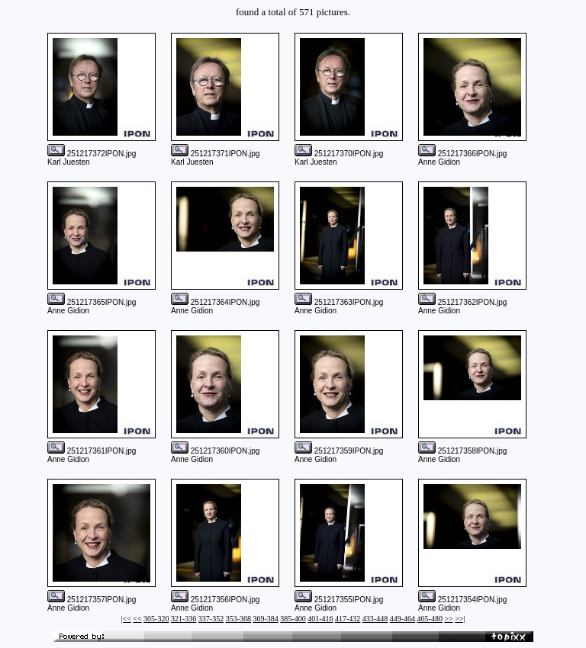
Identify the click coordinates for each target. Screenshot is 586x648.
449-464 (402, 618)
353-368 (238, 618)
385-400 (292, 618)
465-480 (430, 618)
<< (137, 618)
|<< (126, 618)
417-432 (347, 618)
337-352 (211, 618)
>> (448, 618)
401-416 (320, 618)
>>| (460, 618)
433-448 (375, 618)
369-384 (265, 618)
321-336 (183, 618)
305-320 (156, 618)
